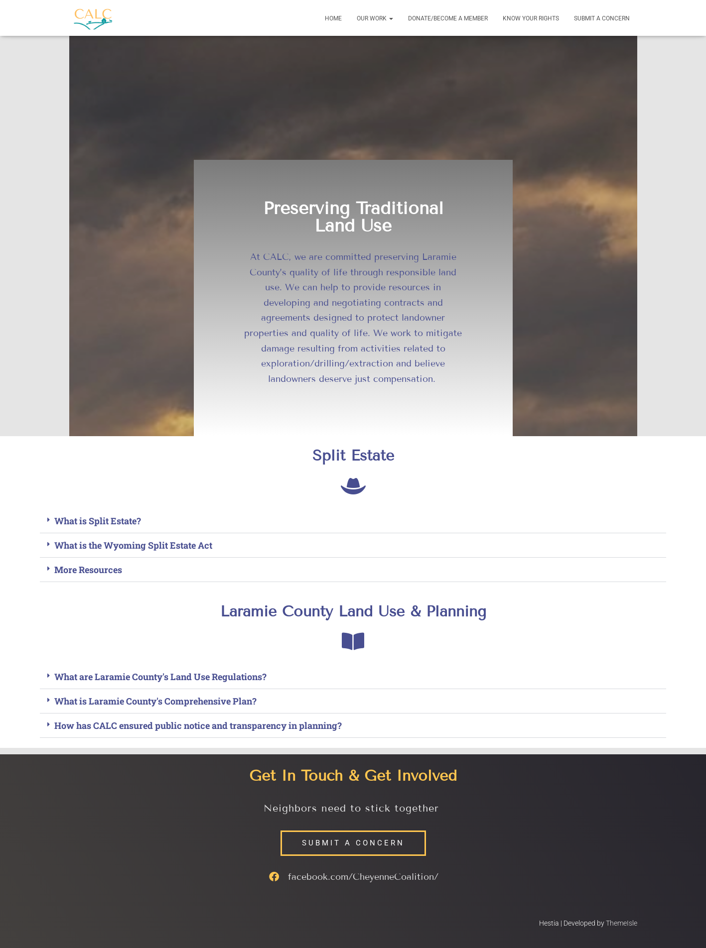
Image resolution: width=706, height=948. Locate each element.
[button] (390, 18)
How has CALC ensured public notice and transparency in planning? (198, 725)
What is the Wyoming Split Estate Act (133, 545)
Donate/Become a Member (448, 18)
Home (333, 18)
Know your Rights (531, 18)
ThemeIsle (621, 923)
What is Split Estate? (97, 521)
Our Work (375, 18)
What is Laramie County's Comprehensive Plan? (155, 701)
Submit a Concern (602, 18)
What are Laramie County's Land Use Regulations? (160, 677)
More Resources (88, 570)
